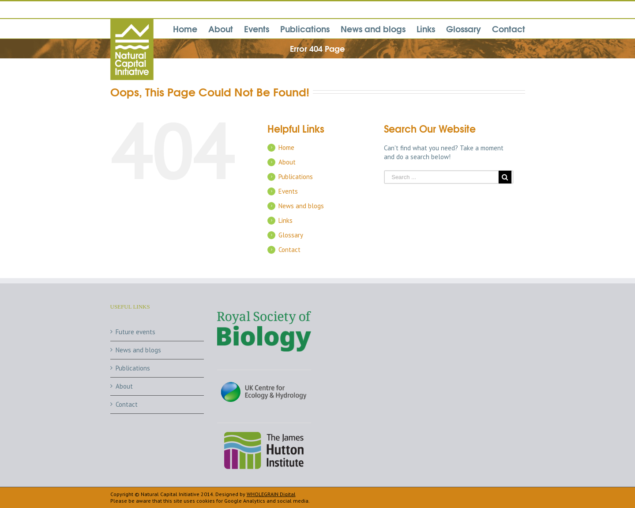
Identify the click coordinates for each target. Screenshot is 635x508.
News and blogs (301, 206)
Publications (295, 176)
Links (285, 220)
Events (288, 191)
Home (286, 147)
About (287, 162)
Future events (135, 332)
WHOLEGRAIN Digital (271, 494)
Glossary (290, 235)
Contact (289, 249)
